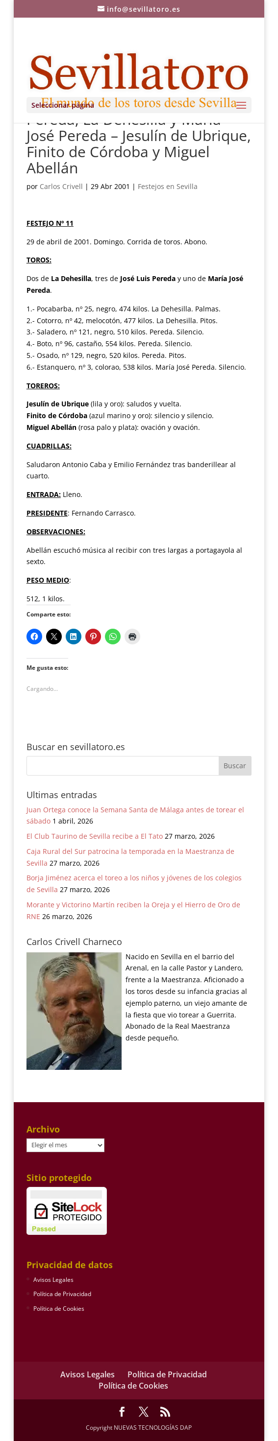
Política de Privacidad (62, 1294)
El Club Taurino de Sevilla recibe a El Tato (94, 836)
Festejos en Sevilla (168, 186)
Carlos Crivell (61, 186)
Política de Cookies (58, 1308)
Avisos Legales (53, 1280)
